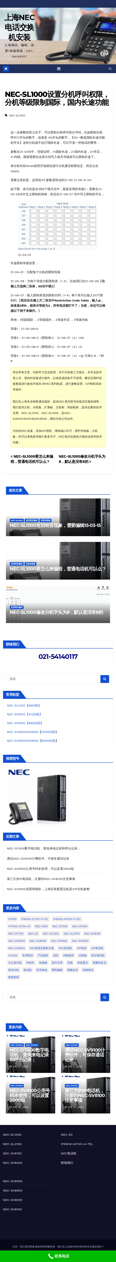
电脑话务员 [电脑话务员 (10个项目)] (99, 962)
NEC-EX (67, 1134)
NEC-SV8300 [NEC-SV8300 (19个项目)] (16, 940)
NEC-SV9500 (16, 740)
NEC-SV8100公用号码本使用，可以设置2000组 (40, 869)
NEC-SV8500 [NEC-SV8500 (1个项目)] (38, 940)
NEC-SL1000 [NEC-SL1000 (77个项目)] (51, 933)
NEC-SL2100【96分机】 (24, 705)
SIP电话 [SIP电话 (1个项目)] (81, 948)
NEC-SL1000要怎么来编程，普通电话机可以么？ (58, 569)
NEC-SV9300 (16, 732)
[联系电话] (58, 1256)
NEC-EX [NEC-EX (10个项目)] (33, 933)
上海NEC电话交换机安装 (19, 27)
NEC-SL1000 (17, 115)
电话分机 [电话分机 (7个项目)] (13, 969)
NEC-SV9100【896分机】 (25, 723)
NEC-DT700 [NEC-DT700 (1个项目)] (15, 933)
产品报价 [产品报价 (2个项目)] (43, 955)
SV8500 (33, 740)
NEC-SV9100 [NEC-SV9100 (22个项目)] (59, 940)
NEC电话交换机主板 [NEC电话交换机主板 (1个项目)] (42, 948)
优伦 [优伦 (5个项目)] (55, 955)
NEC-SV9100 (32, 1045)
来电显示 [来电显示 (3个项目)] (82, 962)
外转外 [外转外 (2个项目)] (30, 962)
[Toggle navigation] (59, 69)
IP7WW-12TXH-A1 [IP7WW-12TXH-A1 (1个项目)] (19, 926)
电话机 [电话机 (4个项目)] (28, 969)
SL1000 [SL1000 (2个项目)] (12, 955)
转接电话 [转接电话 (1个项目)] (88, 969)
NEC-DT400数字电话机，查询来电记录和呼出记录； (44, 848)
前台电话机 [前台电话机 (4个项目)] (98, 955)
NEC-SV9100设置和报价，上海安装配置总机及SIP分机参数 (48, 889)
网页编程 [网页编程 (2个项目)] (57, 969)
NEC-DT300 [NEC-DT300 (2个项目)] (59, 926)
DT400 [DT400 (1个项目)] (12, 919)
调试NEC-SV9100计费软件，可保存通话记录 (38, 858)
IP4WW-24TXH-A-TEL (77, 1144)
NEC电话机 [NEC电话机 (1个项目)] (65, 948)
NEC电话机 (69, 1153)
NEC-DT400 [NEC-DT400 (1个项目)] (79, 926)
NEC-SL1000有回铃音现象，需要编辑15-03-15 (55, 525)
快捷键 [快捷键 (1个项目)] (43, 962)
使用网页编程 (31, 520)
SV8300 (33, 732)
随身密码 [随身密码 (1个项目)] (13, 977)
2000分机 (48, 732)
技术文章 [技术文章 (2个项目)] (57, 962)
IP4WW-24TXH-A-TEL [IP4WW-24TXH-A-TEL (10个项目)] (67, 919)
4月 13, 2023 (76, 1107)
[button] (110, 68)
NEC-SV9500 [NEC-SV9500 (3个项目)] (16, 948)
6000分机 (49, 740)
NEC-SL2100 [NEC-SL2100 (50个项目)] (72, 933)
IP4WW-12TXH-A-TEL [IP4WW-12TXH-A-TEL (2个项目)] (35, 919)
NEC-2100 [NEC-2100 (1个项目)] (41, 926)
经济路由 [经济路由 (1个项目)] (41, 969)
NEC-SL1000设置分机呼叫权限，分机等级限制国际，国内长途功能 (57, 98)
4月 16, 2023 (21, 1107)
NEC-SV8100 (17, 1045)
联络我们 (67, 1163)
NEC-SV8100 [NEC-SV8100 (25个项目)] (92, 933)
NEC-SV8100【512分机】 (24, 714)
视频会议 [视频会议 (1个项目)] (72, 969)
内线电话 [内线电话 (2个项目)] (68, 955)
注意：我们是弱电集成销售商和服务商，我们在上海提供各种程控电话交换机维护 (57, 1246)
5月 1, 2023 (75, 1066)
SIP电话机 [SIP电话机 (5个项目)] (97, 948)
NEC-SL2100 (12, 1144)
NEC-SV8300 (12, 1163)
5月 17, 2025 (20, 1066)
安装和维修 (45, 520)
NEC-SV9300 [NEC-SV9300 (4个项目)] (80, 940)
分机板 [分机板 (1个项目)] (83, 955)
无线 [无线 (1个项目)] (70, 962)
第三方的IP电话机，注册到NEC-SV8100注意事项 (41, 879)
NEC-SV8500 (12, 1190)
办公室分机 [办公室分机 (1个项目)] (15, 962)
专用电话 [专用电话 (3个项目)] (27, 955)
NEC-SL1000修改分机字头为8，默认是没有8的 (56, 612)
